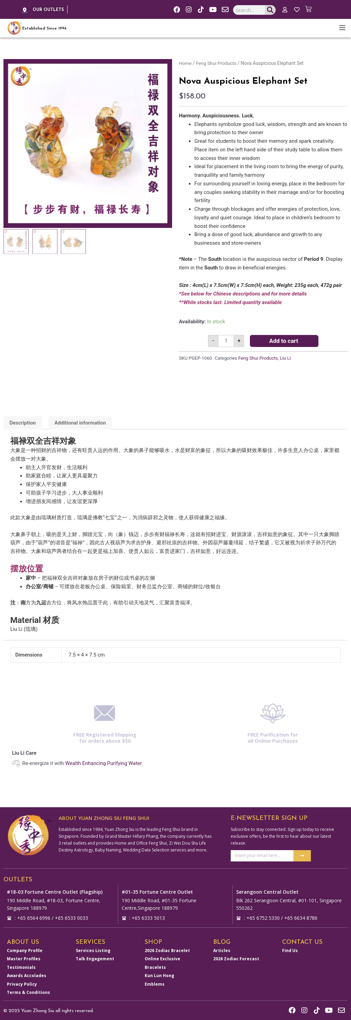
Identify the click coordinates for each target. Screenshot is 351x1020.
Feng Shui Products (216, 63)
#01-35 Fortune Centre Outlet (157, 891)
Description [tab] (23, 423)
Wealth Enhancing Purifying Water (103, 763)
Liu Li (285, 358)
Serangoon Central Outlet (267, 891)
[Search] (270, 10)
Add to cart (283, 340)
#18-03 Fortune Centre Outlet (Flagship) (54, 891)
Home (185, 63)
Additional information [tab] (81, 423)
